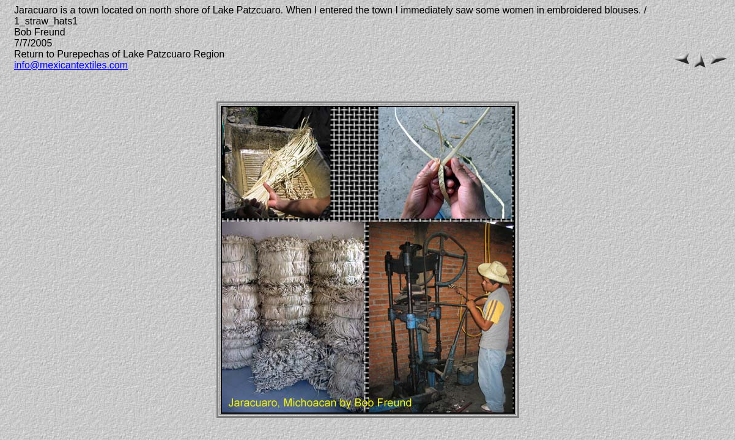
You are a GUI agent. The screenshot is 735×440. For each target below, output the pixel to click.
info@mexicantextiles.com (71, 65)
